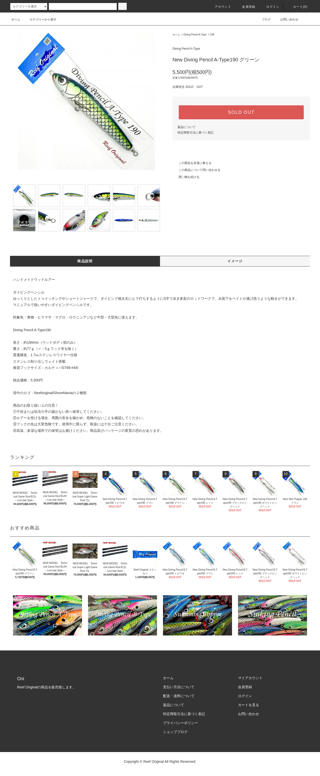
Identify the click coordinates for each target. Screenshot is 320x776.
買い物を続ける (186, 177)
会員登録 (245, 6)
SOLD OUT (241, 112)
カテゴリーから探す (40, 19)
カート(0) (297, 6)
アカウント (220, 6)
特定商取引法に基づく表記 (196, 132)
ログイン (270, 6)
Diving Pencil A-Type (195, 34)
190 (212, 34)
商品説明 (85, 261)
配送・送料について (178, 696)
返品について (187, 127)
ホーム (15, 19)
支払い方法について (178, 687)
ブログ (263, 19)
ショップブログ (175, 732)
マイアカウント (250, 678)
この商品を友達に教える (192, 163)
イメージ (235, 261)
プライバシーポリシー (180, 723)
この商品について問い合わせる (196, 170)
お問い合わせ (286, 19)
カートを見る (248, 705)
